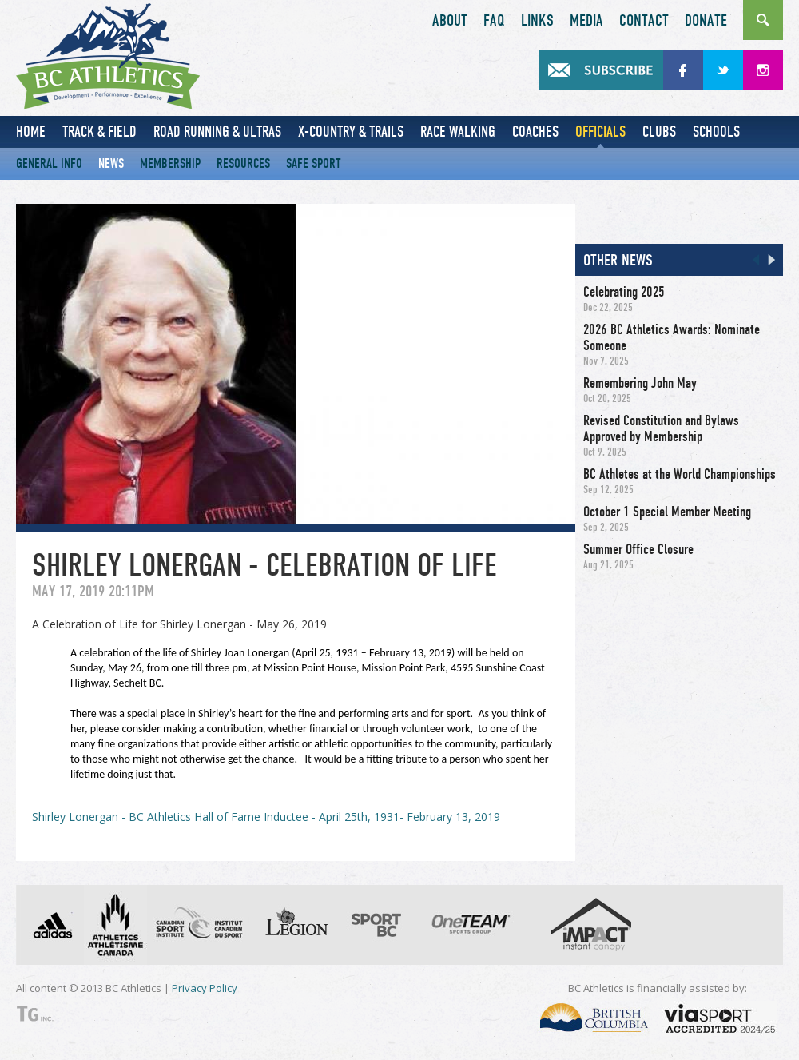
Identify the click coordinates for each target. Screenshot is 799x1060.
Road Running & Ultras (217, 131)
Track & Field (99, 131)
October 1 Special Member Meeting (667, 512)
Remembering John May (640, 383)
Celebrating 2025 (624, 292)
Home (31, 131)
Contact (644, 21)
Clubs (659, 131)
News (111, 163)
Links (537, 21)
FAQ (494, 21)
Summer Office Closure (638, 549)
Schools (716, 131)
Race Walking (457, 131)
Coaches (535, 131)
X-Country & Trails (350, 131)
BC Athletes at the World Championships (679, 474)
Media (586, 21)
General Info (49, 163)
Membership (170, 163)
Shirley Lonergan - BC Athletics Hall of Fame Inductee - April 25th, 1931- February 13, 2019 (266, 816)
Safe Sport (313, 163)
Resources (243, 163)
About (449, 21)
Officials (600, 131)
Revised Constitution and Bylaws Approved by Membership (661, 428)
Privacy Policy (204, 988)
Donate (706, 21)
